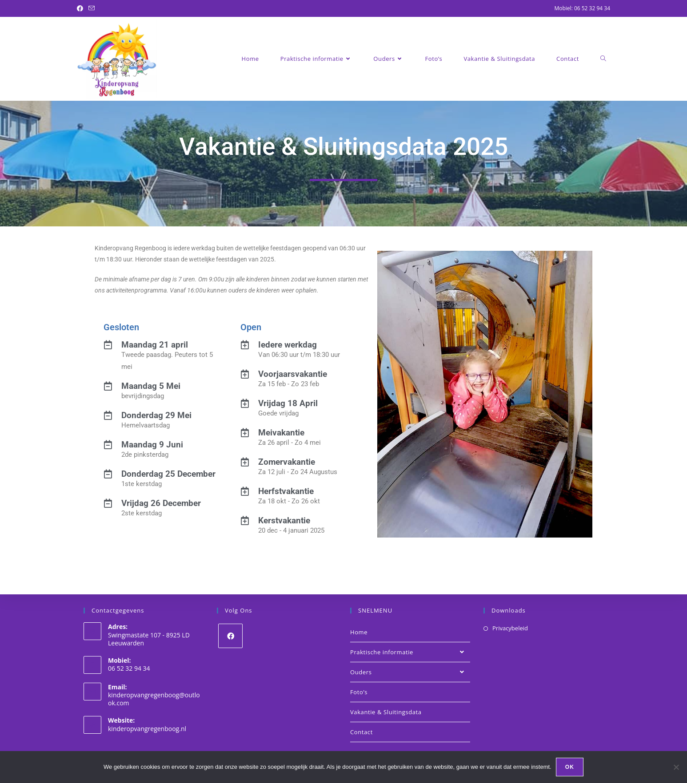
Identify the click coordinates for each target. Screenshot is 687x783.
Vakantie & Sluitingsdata (386, 712)
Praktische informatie (410, 652)
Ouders (410, 672)
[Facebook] (230, 636)
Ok (569, 767)
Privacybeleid (510, 628)
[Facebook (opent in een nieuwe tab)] (81, 8)
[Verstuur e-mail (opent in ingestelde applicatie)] (91, 8)
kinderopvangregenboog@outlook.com (154, 699)
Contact (361, 732)
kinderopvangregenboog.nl (147, 728)
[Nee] (675, 767)
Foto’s (358, 692)
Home (358, 632)
